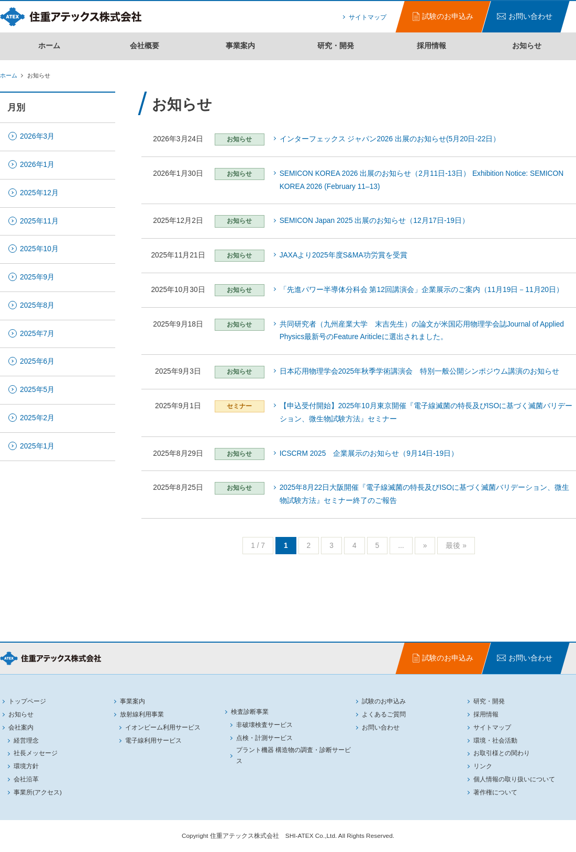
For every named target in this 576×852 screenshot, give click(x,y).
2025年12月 (39, 193)
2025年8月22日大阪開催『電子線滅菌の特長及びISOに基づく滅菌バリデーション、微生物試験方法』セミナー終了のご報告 (424, 494)
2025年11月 (39, 221)
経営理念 (26, 740)
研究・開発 (335, 46)
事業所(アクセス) (38, 792)
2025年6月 (37, 361)
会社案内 (21, 727)
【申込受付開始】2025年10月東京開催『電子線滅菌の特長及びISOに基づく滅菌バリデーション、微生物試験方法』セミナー (426, 412)
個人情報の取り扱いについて (514, 779)
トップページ (27, 701)
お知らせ (526, 46)
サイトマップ (367, 17)
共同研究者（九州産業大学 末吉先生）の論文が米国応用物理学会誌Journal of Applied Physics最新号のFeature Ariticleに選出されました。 (422, 330)
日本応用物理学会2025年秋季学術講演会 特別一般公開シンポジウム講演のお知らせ (420, 371)
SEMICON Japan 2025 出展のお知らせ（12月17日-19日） (374, 221)
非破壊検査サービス (264, 724)
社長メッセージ (36, 753)
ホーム (49, 46)
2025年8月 (37, 305)
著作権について (495, 792)
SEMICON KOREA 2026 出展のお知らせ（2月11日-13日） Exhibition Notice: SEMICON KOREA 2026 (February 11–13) (421, 180)
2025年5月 (37, 390)
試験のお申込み (384, 701)
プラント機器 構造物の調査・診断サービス (293, 755)
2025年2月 (37, 418)
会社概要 (144, 46)
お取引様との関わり (501, 753)
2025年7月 (37, 334)
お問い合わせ (381, 727)
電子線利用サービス (153, 740)
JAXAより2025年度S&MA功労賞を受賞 (343, 255)
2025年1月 (37, 446)
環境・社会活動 (495, 740)
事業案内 (240, 46)
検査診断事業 (250, 711)
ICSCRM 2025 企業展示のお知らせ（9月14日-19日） (369, 453)
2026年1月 (37, 165)
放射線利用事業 (142, 714)
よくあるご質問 (384, 714)
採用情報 (431, 46)
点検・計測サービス (264, 738)
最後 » (456, 546)
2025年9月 (37, 277)
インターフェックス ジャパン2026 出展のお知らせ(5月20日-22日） (390, 139)
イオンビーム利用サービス (163, 727)
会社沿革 (26, 779)
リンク (482, 766)
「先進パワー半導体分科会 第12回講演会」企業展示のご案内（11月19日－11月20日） (421, 290)
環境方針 (26, 766)
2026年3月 (37, 136)
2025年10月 (39, 249)
